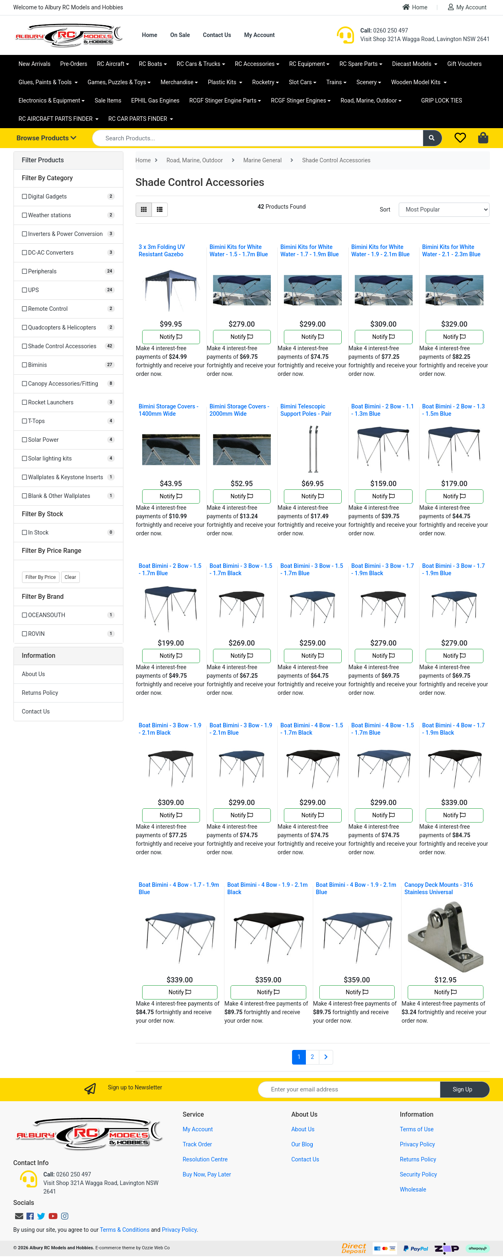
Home (415, 7)
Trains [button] (334, 82)
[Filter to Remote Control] (68, 309)
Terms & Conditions (124, 1229)
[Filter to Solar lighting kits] (68, 458)
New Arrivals (35, 64)
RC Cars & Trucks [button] (198, 64)
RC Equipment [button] (307, 64)
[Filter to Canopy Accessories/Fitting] (68, 383)
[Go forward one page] (326, 1057)
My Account (467, 7)
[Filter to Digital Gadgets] (68, 196)
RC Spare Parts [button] (358, 64)
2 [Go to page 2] (312, 1057)
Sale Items (107, 100)
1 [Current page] (299, 1057)
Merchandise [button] (176, 82)
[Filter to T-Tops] (68, 421)
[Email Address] (349, 1089)
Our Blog (302, 1144)
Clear (70, 577)
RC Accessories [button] (255, 64)
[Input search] (257, 138)
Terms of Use (417, 1129)
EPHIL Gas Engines (155, 100)
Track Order (197, 1144)
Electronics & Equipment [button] (49, 100)
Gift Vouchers (464, 64)
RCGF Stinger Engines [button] (298, 100)
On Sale (180, 35)
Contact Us (217, 35)
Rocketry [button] (263, 82)
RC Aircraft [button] (110, 64)
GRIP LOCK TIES (441, 100)
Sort (385, 209)
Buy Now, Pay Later (206, 1174)
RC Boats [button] (150, 64)
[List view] (160, 210)
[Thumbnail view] (144, 210)
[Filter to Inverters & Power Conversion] (68, 234)
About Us (33, 674)
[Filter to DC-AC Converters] (68, 252)
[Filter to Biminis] (68, 365)
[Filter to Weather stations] (68, 215)
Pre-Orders (73, 64)
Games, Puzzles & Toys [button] (117, 82)
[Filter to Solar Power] (68, 440)
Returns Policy (40, 693)
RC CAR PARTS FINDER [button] (138, 119)
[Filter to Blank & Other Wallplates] (68, 496)
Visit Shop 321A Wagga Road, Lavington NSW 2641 (425, 39)
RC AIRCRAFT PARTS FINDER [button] (56, 119)
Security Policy (418, 1174)
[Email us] (19, 1216)
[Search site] (432, 138)
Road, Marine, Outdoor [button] (368, 100)
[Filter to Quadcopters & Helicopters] (68, 327)
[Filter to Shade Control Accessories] (68, 346)
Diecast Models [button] (412, 64)
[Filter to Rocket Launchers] (68, 402)
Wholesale (413, 1189)
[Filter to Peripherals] (68, 271)
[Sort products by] (444, 210)
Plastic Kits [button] (222, 82)
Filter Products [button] (43, 160)
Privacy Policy (417, 1144)
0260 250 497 (384, 30)
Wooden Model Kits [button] (416, 82)
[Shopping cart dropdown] (484, 138)
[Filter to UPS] (68, 290)
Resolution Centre (204, 1159)
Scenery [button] (366, 82)
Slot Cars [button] (300, 82)
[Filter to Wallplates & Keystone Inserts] (68, 477)
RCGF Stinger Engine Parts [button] (223, 100)
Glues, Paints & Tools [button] (46, 82)
